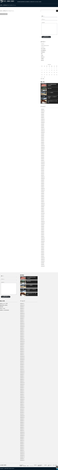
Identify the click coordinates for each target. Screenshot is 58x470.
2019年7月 (21, 389)
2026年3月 (42, 109)
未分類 (42, 55)
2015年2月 (42, 254)
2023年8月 (42, 135)
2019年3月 (21, 394)
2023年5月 (42, 140)
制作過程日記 (19, 1)
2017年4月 (21, 412)
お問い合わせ (35, 1)
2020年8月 (42, 181)
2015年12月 (22, 432)
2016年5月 (42, 229)
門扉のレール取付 (2, 308)
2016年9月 (42, 224)
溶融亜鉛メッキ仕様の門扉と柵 (52, 97)
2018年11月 (43, 203)
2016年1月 (42, 236)
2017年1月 (42, 219)
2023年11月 (43, 130)
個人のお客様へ (39, 1)
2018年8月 (42, 206)
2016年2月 (42, 234)
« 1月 (41, 78)
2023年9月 (21, 328)
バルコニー (42, 43)
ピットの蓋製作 (50, 92)
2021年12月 (22, 356)
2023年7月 (42, 137)
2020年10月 (43, 178)
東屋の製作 (1, 306)
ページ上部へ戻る (57, 467)
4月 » (43, 78)
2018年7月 (42, 208)
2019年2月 (42, 201)
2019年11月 (22, 384)
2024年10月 (43, 122)
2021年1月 (42, 175)
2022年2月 (42, 158)
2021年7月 (42, 168)
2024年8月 (42, 125)
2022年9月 (42, 150)
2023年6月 (21, 333)
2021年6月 (42, 170)
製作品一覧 (39, 465)
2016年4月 (42, 231)
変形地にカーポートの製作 (4, 303)
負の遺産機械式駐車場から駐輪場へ (52, 85)
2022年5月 (42, 153)
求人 (48, 465)
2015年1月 (21, 450)
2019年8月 (42, 193)
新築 (41, 53)
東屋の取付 (50, 88)
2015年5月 (42, 249)
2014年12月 (43, 257)
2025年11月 (43, 110)
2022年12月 (43, 145)
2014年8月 (42, 262)
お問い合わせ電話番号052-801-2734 (46, 37)
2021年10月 (43, 165)
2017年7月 (42, 214)
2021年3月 (21, 366)
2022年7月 (21, 346)
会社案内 (31, 1)
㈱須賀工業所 (3, 465)
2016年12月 (43, 221)
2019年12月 (43, 188)
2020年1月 (42, 186)
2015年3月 (42, 252)
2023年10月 (43, 132)
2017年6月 (42, 216)
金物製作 (42, 58)
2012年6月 (42, 264)
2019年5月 (42, 196)
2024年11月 (43, 120)
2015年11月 (43, 239)
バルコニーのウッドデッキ (45, 45)
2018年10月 (22, 399)
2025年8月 (42, 112)
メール (43, 19)
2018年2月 (42, 211)
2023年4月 (42, 142)
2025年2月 (42, 117)
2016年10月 (22, 417)
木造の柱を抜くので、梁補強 (52, 101)
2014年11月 (43, 259)
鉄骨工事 (42, 60)
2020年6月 (42, 183)
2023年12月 (22, 323)
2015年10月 (43, 241)
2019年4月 (42, 198)
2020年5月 (21, 379)
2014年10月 (22, 455)
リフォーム (31, 465)
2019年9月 (42, 191)
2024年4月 (42, 127)
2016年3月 (21, 427)
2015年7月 (42, 246)
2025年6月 (42, 114)
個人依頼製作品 (27, 1)
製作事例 (23, 1)
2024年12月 (22, 313)
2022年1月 (42, 160)
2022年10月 (43, 148)
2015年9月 (21, 437)
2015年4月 (21, 445)
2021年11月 (43, 163)
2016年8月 (42, 226)
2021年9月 (21, 361)
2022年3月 (21, 351)
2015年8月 (42, 244)
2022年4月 (42, 155)
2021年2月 (42, 173)
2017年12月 (43, 213)
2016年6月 (21, 422)
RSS (57, 468)
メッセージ (43, 22)
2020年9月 (21, 374)
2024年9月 (21, 318)
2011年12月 (22, 460)
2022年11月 (43, 147)
